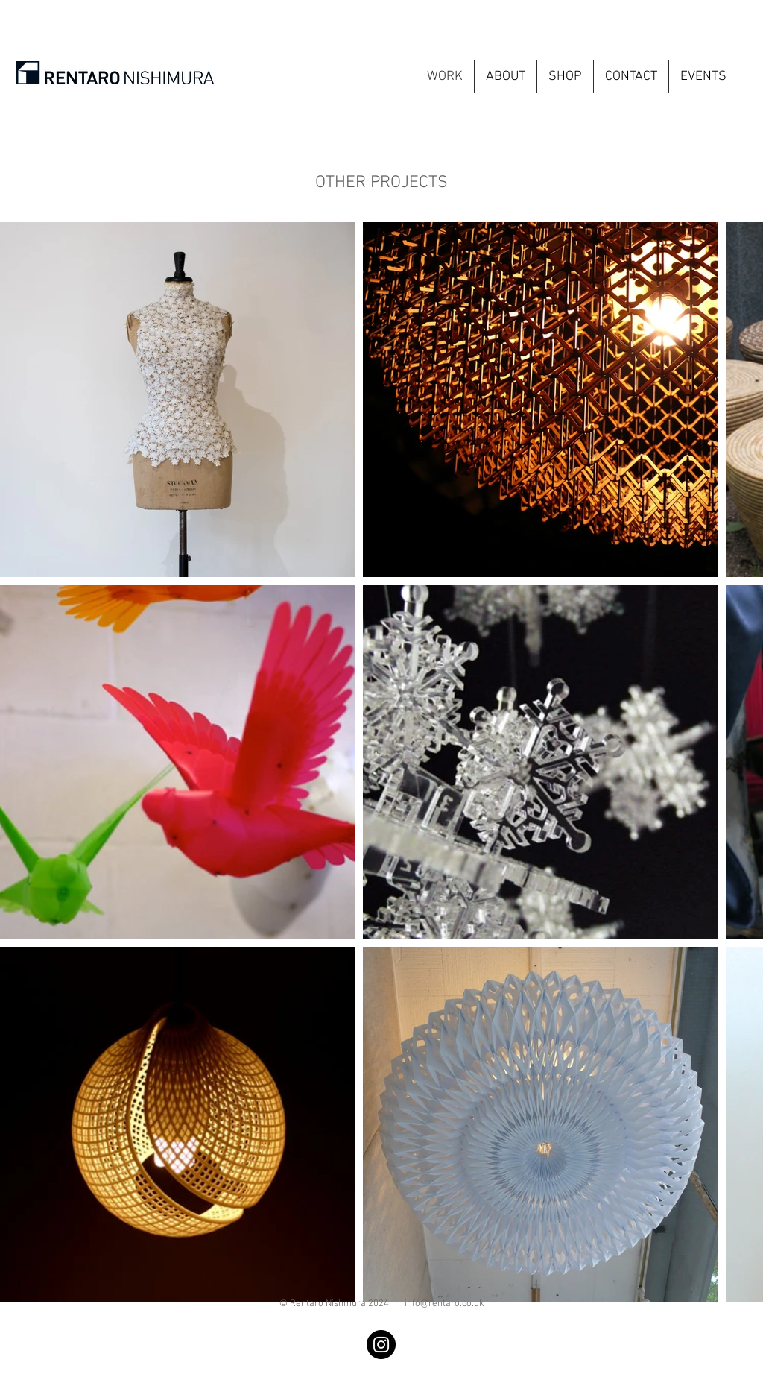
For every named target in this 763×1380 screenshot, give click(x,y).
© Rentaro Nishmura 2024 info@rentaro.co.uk (381, 1304)
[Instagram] (381, 1344)
